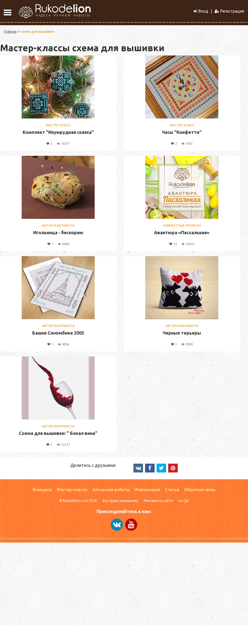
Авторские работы (111, 489)
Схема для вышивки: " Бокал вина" (58, 433)
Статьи (172, 489)
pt (187, 501)
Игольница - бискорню (58, 232)
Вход (201, 11)
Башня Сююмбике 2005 (58, 333)
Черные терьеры (182, 333)
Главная (10, 31)
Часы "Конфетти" (182, 132)
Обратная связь (200, 489)
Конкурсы (42, 489)
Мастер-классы (72, 489)
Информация (147, 489)
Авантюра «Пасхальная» (181, 232)
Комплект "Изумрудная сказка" (58, 132)
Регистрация (229, 11)
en (181, 501)
